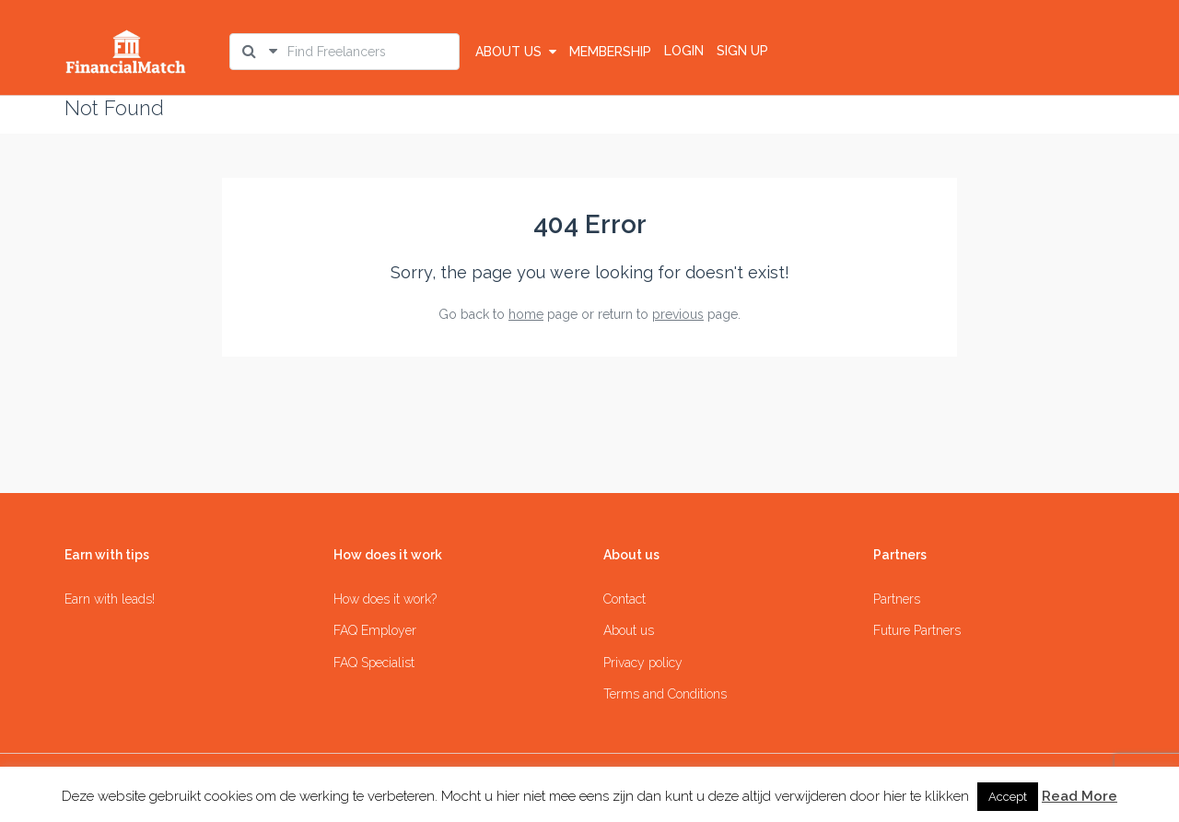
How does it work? (385, 599)
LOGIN (684, 50)
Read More (1079, 796)
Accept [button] (1007, 797)
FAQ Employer (374, 630)
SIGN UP (742, 50)
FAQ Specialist (373, 662)
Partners (896, 599)
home (525, 314)
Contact (624, 599)
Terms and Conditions (665, 694)
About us (515, 51)
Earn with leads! (109, 599)
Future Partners (917, 630)
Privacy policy (643, 662)
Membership (610, 51)
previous (678, 314)
